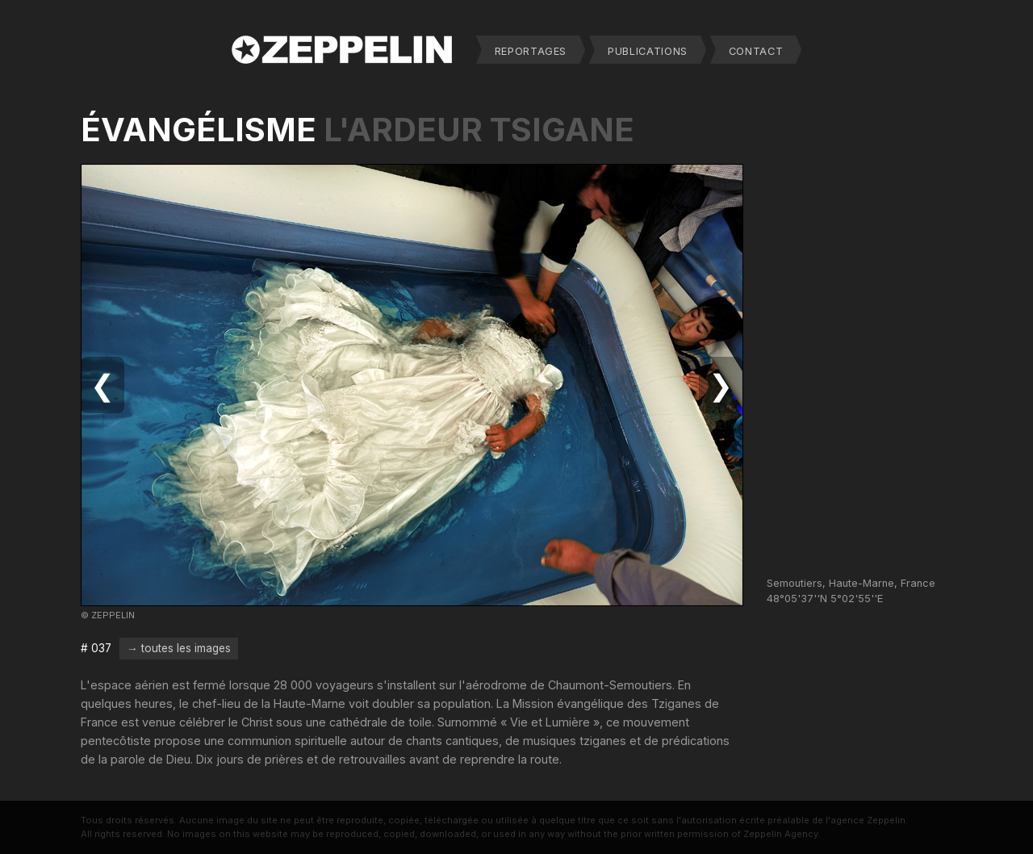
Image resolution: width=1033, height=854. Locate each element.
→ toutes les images (179, 648)
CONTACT (756, 51)
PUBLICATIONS (648, 51)
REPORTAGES (531, 51)
